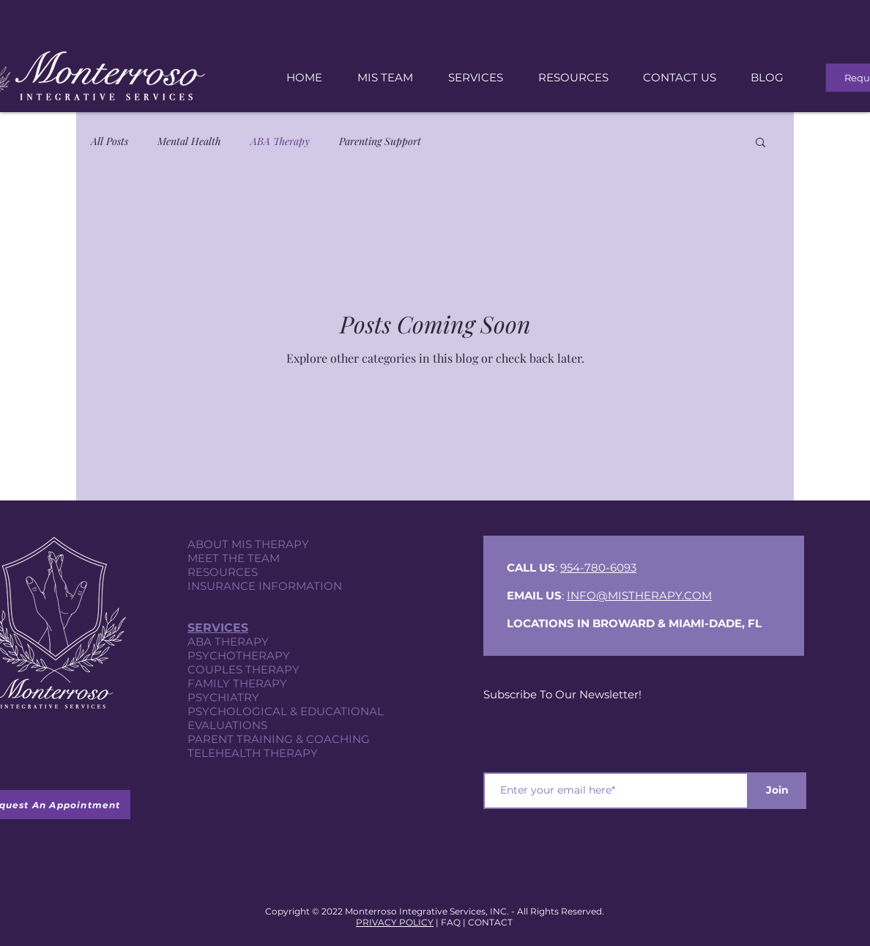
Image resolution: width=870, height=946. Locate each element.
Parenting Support (380, 141)
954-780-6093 (598, 567)
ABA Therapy (280, 141)
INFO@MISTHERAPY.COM (639, 595)
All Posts (109, 141)
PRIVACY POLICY (395, 922)
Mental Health (189, 141)
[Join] (777, 790)
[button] (760, 143)
